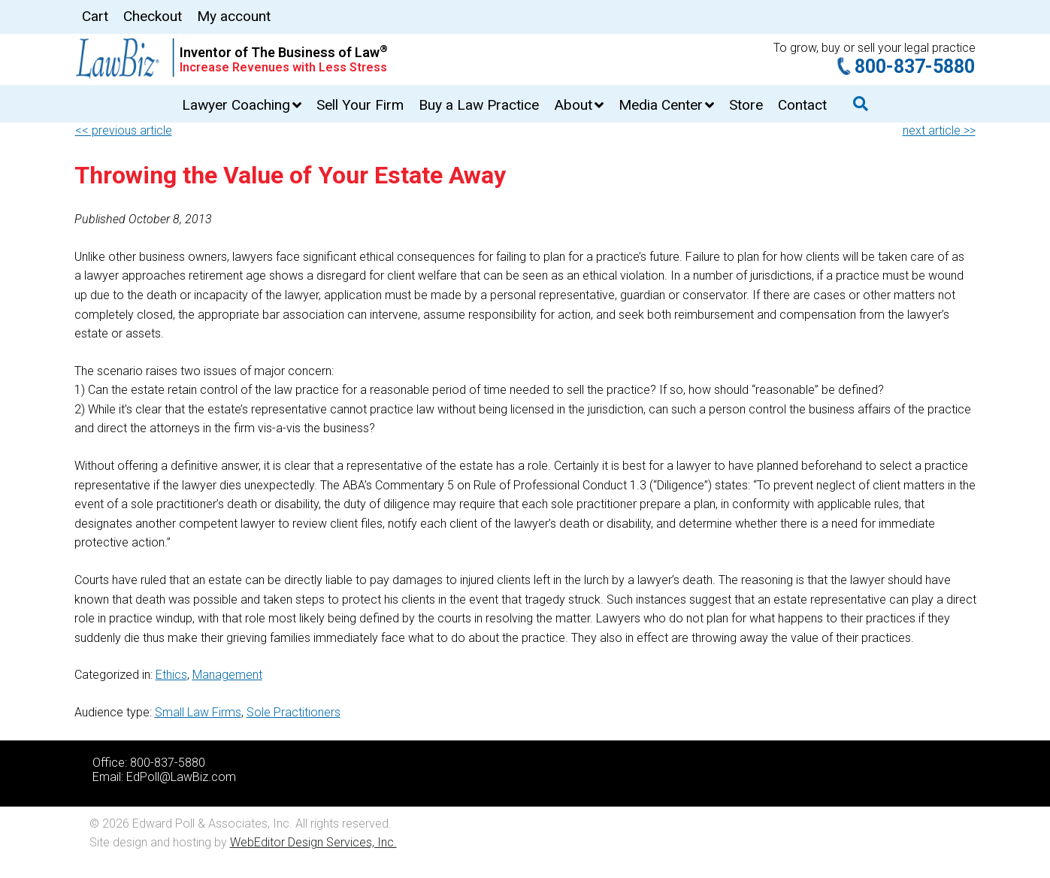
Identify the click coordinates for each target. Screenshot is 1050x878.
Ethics (171, 675)
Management (227, 675)
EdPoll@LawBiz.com (181, 777)
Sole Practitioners (293, 712)
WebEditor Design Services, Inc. (313, 842)
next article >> (939, 130)
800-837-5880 (915, 66)
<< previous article (123, 130)
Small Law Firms (198, 712)
